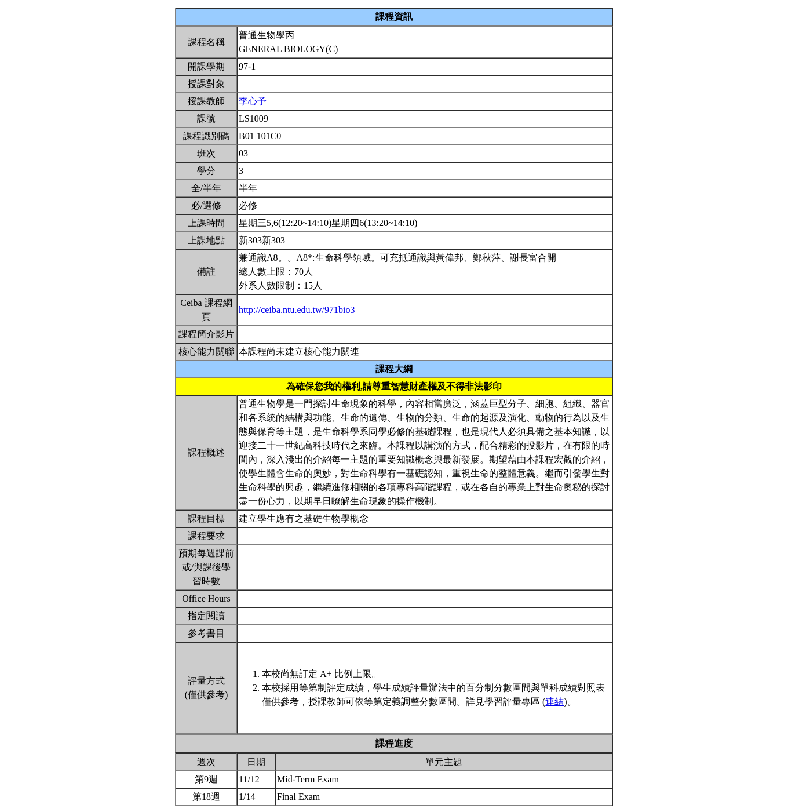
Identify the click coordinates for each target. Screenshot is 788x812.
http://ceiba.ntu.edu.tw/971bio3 (297, 310)
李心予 (253, 101)
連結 (554, 702)
